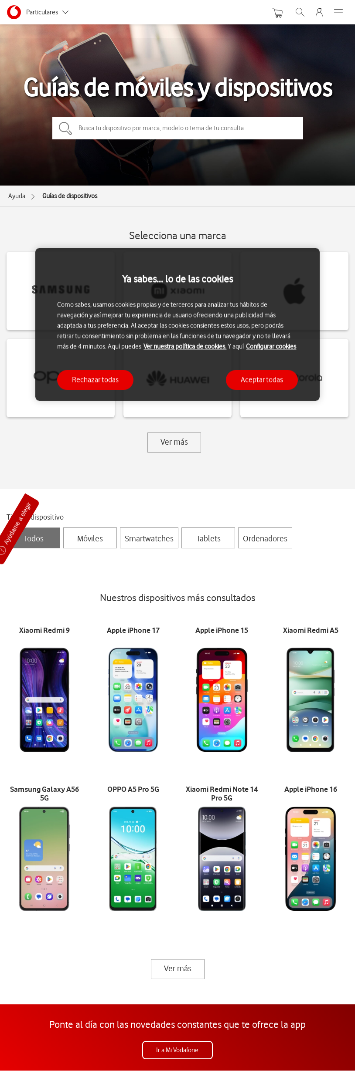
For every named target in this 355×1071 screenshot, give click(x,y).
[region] (177, 324)
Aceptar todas (262, 379)
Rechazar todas (95, 379)
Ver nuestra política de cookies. (184, 347)
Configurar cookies (271, 347)
